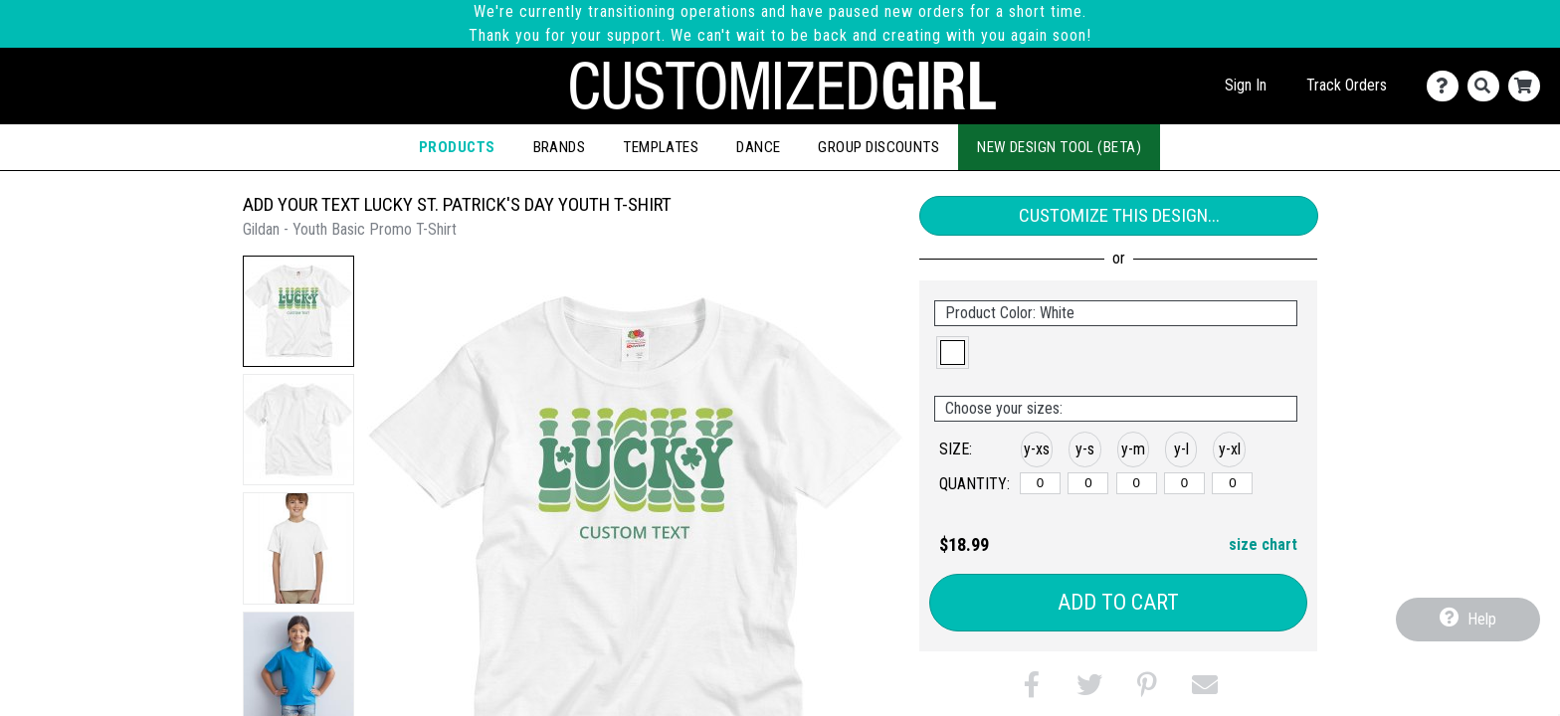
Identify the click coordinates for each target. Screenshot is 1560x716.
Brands (559, 147)
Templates (660, 147)
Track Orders (1346, 85)
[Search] (1487, 86)
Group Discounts (878, 147)
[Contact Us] (1447, 86)
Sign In (1246, 85)
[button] (298, 311)
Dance (758, 147)
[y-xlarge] (1232, 483)
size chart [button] (1263, 544)
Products (457, 147)
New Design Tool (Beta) (1059, 147)
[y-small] (1088, 483)
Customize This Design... (1119, 215)
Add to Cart (1118, 602)
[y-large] (1184, 483)
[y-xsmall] (1040, 483)
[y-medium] (1136, 483)
